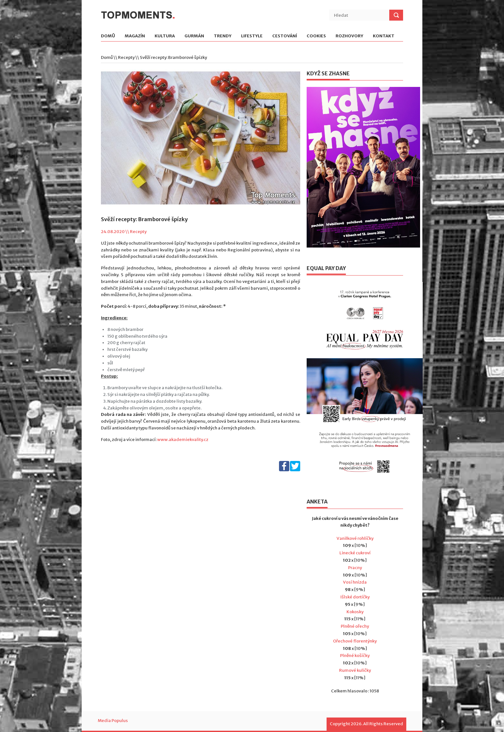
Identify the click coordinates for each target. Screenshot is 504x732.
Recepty (126, 57)
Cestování (284, 36)
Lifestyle (252, 36)
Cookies (316, 36)
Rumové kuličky (355, 670)
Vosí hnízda (355, 582)
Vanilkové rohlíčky (355, 538)
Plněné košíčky (355, 655)
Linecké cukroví (355, 553)
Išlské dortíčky (355, 597)
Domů (108, 36)
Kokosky (355, 612)
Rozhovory (349, 36)
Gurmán (194, 36)
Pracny (355, 567)
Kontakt (383, 36)
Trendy (222, 36)
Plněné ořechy (355, 626)
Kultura (165, 36)
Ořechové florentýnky (355, 641)
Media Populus (113, 720)
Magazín (135, 36)
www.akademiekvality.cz (182, 439)
